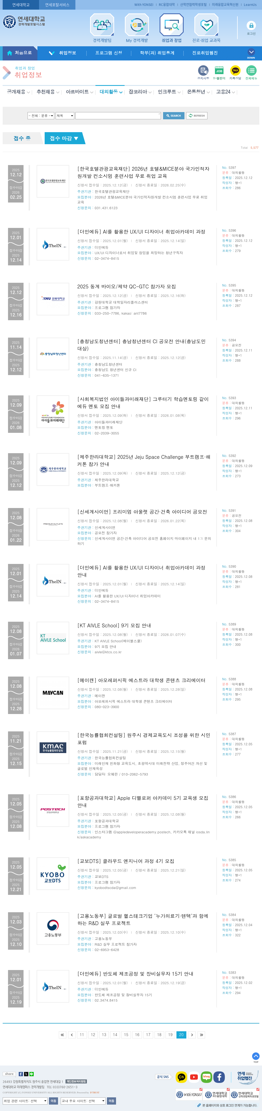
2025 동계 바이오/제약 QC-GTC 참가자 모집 (126, 286)
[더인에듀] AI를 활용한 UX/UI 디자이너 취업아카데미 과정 (141, 231)
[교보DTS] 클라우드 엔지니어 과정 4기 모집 (126, 861)
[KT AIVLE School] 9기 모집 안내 (114, 625)
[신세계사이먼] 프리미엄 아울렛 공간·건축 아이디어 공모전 (142, 511)
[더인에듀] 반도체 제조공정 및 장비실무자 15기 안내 (135, 973)
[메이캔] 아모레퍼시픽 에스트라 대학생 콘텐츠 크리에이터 (141, 680)
